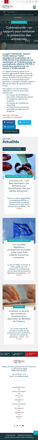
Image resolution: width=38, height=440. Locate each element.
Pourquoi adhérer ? (19, 391)
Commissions (19, 412)
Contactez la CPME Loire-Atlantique (19, 437)
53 (13, 1)
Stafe (24, 380)
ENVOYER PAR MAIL (11, 131)
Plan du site (10, 435)
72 (17, 1)
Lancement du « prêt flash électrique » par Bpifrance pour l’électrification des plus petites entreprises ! (19, 186)
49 (10, 1)
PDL (2, 1)
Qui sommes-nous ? (19, 387)
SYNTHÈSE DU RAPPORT (12, 117)
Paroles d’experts (19, 404)
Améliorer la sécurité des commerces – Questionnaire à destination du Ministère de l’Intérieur (19, 316)
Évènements (19, 400)
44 (6, 1)
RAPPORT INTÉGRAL (11, 115)
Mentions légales (25, 435)
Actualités (19, 396)
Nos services (19, 408)
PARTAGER (9, 122)
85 (20, 1)
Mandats (19, 417)
